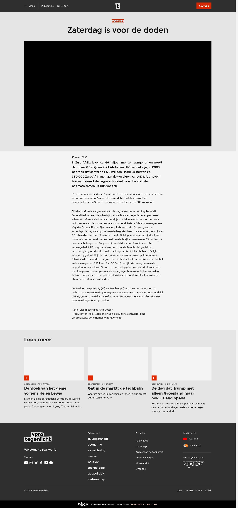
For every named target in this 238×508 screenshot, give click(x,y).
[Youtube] (26, 463)
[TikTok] (41, 463)
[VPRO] (193, 464)
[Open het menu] (29, 6)
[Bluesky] (36, 463)
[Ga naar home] (118, 6)
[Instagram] (31, 463)
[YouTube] (203, 6)
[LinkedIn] (46, 463)
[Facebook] (51, 463)
